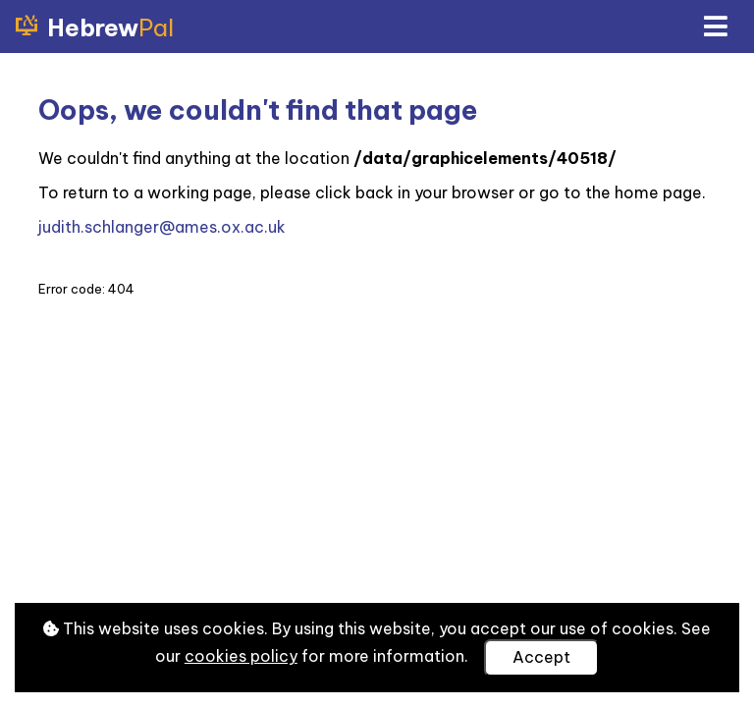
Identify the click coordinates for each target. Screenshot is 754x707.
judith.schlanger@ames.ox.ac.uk (162, 227)
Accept (541, 657)
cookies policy (241, 656)
